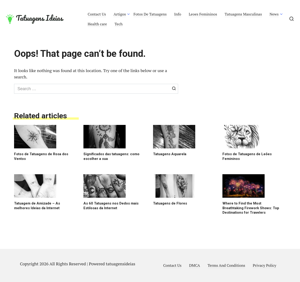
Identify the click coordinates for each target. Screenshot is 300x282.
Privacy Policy (264, 265)
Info (177, 14)
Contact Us (97, 14)
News (274, 14)
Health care (97, 24)
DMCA (194, 265)
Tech (119, 24)
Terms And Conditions (226, 265)
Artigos (119, 14)
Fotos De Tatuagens (149, 14)
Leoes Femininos (203, 14)
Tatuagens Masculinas (243, 14)
